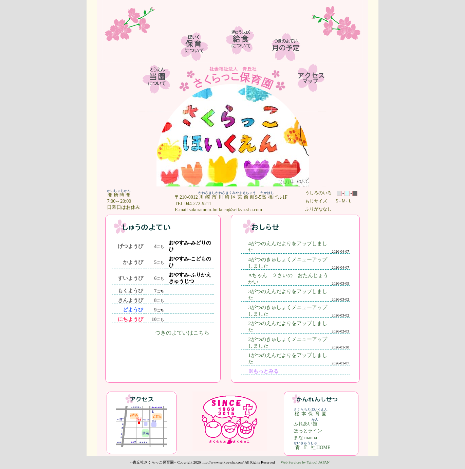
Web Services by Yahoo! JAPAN (305, 462)
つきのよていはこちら (182, 333)
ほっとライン (308, 430)
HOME (312, 447)
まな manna (305, 437)
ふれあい (306, 423)
